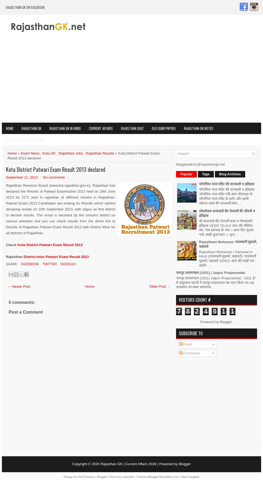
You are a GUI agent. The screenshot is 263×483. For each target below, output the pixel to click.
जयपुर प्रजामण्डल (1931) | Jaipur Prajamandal (210, 273)
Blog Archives (230, 174)
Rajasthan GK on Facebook (25, 7)
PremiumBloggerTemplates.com (158, 476)
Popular (186, 174)
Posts (185, 344)
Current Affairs (101, 128)
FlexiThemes (86, 476)
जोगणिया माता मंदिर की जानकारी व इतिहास (226, 184)
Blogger (226, 322)
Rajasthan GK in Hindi (65, 128)
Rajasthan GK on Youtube (25, 139)
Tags (206, 174)
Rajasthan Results (100, 153)
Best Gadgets (190, 476)
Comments (189, 353)
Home (10, 128)
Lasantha (128, 476)
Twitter (49, 264)
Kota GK (49, 153)
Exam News (30, 153)
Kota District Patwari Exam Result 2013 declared (55, 169)
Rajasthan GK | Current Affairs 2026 (128, 464)
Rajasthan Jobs (71, 153)
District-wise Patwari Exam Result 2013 (56, 257)
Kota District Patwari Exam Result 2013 (50, 245)
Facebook (29, 264)
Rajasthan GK (31, 128)
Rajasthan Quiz (132, 128)
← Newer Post (19, 286)
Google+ (68, 264)
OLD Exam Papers (164, 128)
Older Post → (159, 286)
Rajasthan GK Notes (198, 128)
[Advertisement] (131, 82)
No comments (54, 177)
